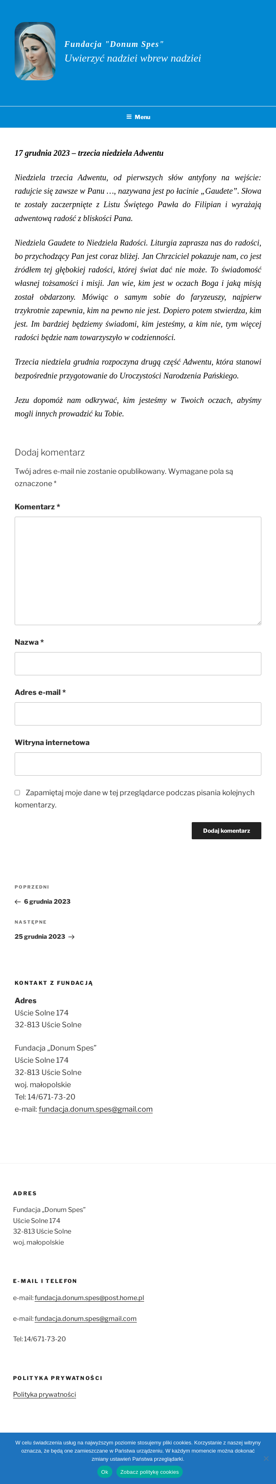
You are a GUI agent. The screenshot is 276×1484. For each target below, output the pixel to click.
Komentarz (37, 506)
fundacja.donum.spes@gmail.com (96, 1109)
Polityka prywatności (44, 1394)
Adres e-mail (40, 692)
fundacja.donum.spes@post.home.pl (89, 1298)
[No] (266, 1458)
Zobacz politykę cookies (149, 1472)
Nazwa (29, 642)
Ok (104, 1472)
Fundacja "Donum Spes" (114, 44)
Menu (138, 116)
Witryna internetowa (52, 742)
